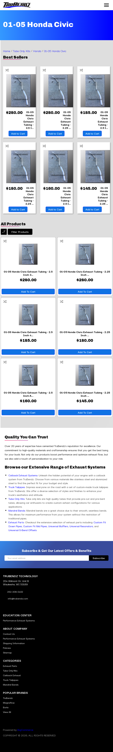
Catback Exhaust (12, 675)
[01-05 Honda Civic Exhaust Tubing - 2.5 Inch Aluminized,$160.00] (66, 195)
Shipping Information (14, 643)
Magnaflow (9, 702)
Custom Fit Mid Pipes (35, 526)
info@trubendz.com (15, 598)
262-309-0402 (13, 591)
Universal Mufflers (58, 526)
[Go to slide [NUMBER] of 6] (49, 424)
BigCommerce (25, 730)
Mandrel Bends (16, 510)
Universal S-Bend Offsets (22, 530)
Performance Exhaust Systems (19, 620)
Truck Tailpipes (16, 487)
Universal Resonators (81, 526)
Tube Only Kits (16, 499)
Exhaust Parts (16, 522)
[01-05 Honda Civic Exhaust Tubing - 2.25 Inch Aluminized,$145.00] (103, 195)
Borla (5, 707)
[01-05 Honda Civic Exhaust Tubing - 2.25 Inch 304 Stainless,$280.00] (66, 119)
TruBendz (8, 698)
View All (7, 712)
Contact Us (9, 634)
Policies (7, 648)
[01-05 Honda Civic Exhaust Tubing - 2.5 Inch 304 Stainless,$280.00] (29, 119)
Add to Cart (18, 133)
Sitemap (7, 652)
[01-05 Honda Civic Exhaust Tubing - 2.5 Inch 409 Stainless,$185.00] (103, 119)
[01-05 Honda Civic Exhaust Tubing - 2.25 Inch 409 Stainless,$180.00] (29, 195)
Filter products (20, 232)
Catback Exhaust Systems (23, 475)
